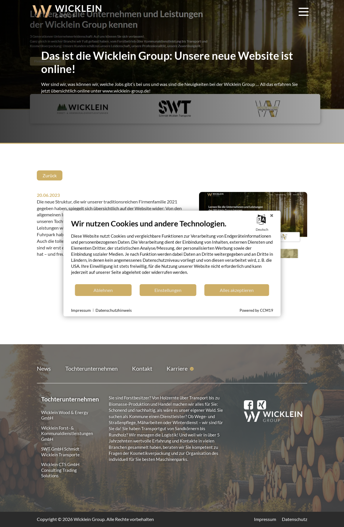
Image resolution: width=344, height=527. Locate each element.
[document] (172, 251)
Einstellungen (167, 290)
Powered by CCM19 (256, 310)
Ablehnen (103, 290)
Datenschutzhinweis (113, 310)
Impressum (265, 519)
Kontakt (142, 368)
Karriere (177, 368)
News (44, 368)
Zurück (50, 175)
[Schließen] (271, 215)
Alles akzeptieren (237, 290)
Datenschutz (294, 519)
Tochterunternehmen (91, 368)
